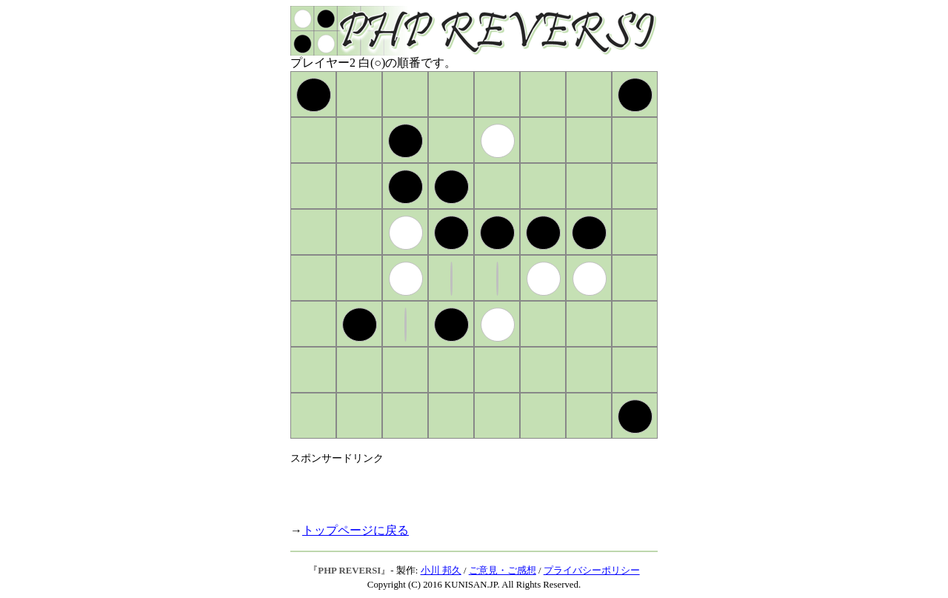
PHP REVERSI (349, 570)
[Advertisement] (463, 487)
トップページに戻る (355, 530)
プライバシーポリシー (592, 570)
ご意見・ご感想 (502, 570)
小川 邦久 (441, 570)
